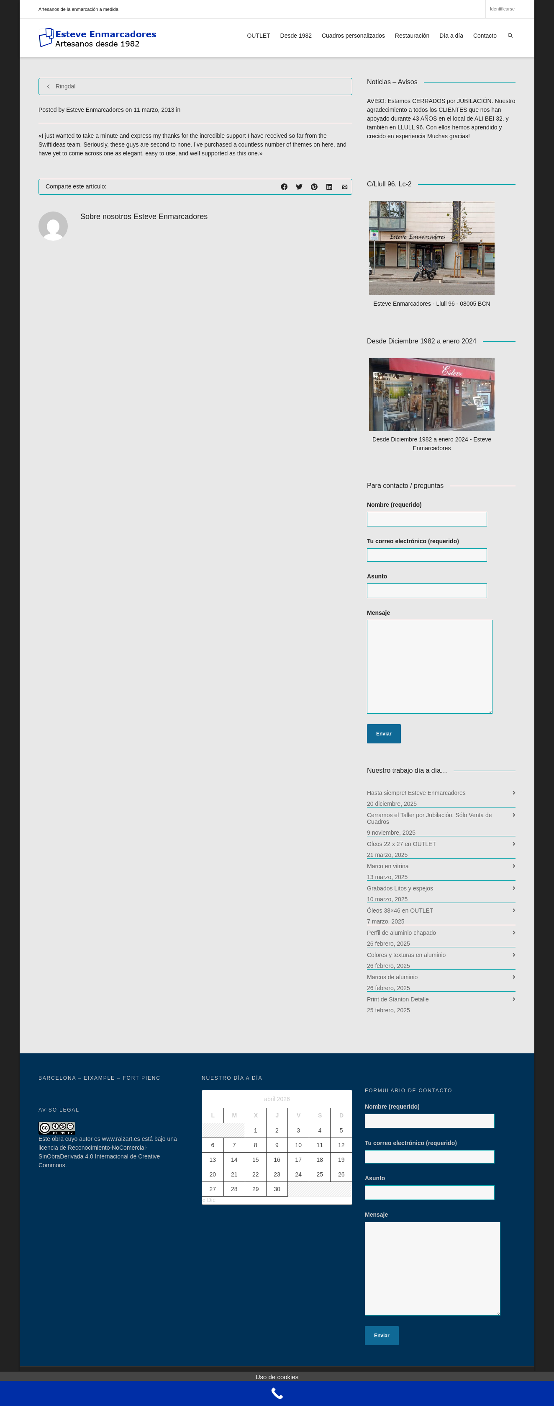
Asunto (435, 589)
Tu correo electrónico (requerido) (435, 550)
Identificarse (502, 8)
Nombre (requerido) (435, 518)
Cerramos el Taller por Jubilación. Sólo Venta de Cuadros (429, 818)
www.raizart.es (121, 1138)
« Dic (208, 1200)
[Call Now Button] (277, 1393)
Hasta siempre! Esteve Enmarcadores (416, 792)
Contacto (485, 35)
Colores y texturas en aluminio (406, 955)
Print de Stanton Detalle (398, 999)
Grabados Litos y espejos (400, 888)
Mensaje (438, 665)
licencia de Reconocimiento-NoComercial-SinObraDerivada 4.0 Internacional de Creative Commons (99, 1156)
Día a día (451, 35)
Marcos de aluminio (392, 977)
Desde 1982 (296, 35)
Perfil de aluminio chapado (401, 932)
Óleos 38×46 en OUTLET (400, 910)
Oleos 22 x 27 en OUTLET (401, 844)
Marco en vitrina (388, 866)
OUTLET (258, 35)
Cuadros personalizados (353, 35)
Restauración (412, 35)
